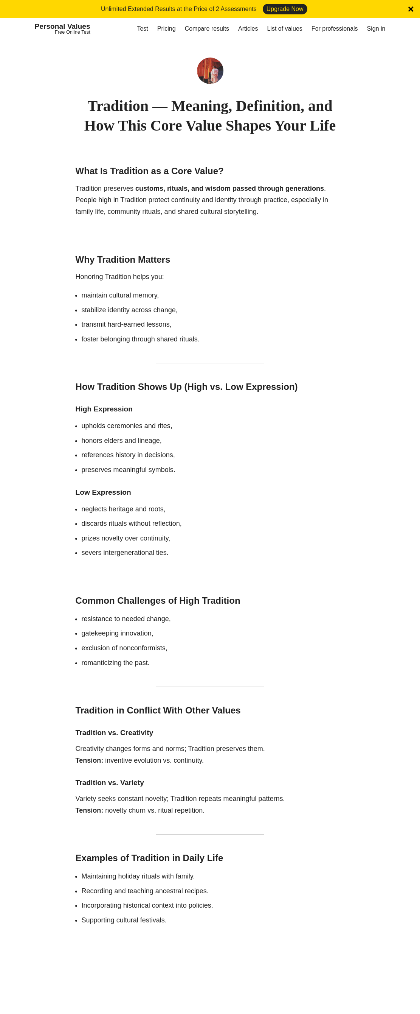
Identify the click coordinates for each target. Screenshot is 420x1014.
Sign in (376, 28)
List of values (284, 28)
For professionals (335, 28)
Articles (248, 28)
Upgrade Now (285, 9)
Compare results (207, 28)
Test (142, 28)
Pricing (166, 28)
